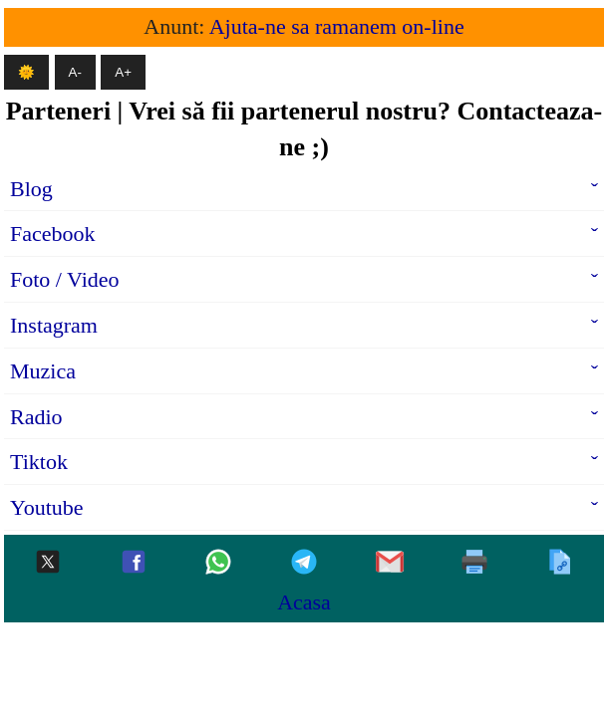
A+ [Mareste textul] (123, 72)
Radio (36, 416)
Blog (31, 188)
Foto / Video (65, 279)
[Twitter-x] (48, 563)
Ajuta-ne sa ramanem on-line (336, 26)
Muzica (43, 370)
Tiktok (39, 461)
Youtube (47, 507)
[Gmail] (390, 563)
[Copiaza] (560, 563)
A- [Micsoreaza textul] (75, 72)
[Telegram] (304, 563)
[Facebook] (133, 563)
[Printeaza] (474, 563)
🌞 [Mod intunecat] (26, 72)
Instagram (54, 325)
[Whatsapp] (218, 563)
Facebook (53, 233)
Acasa (304, 602)
